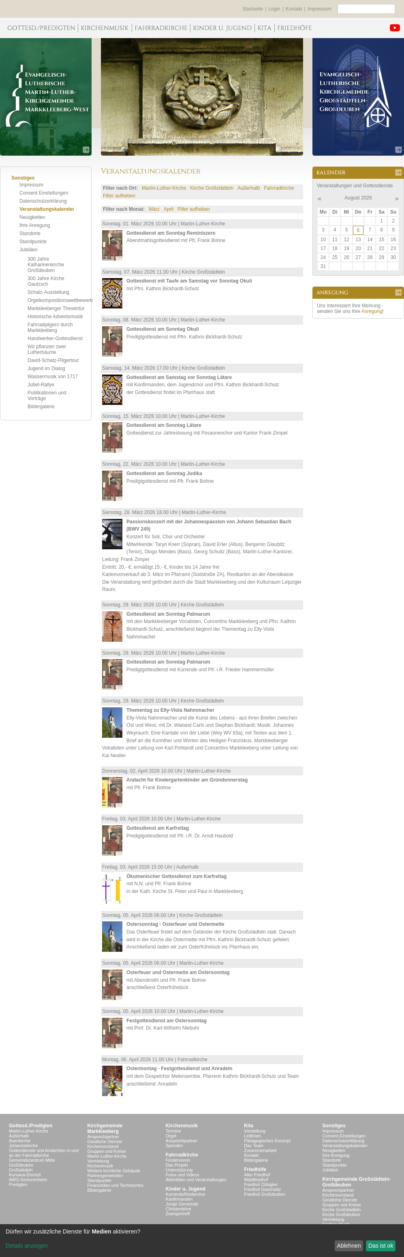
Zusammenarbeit (260, 1150)
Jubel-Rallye (41, 385)
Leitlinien (252, 1135)
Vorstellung (254, 1131)
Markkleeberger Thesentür (56, 308)
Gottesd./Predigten (30, 1126)
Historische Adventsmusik (55, 316)
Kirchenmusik (100, 1165)
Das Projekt (177, 1165)
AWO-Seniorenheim (28, 1179)
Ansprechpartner (103, 1136)
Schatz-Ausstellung (48, 292)
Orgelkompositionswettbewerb (60, 300)
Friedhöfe (255, 1169)
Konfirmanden (179, 1199)
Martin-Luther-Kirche (164, 188)
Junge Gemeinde (182, 1203)
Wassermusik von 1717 (53, 376)
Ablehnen (349, 1245)
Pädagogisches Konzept (267, 1140)
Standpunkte (33, 241)
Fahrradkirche (279, 188)
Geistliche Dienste (104, 1141)
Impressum (319, 9)
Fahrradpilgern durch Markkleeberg (50, 327)
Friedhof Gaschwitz (262, 1189)
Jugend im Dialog (46, 368)
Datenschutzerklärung (43, 201)
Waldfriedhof (256, 1179)
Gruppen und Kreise (106, 1151)
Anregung (371, 311)
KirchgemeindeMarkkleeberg (104, 1128)
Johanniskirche (23, 1145)
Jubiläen (28, 250)
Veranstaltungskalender (46, 209)
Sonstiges (334, 1126)
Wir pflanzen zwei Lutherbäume (47, 349)
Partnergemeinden (105, 1175)
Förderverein (178, 1160)
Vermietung (98, 1160)
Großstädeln (21, 1169)
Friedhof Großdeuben (264, 1194)
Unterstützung (179, 1169)
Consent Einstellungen (43, 193)
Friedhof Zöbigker (261, 1184)
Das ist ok (380, 1245)
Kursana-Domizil (25, 1174)
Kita (248, 1126)
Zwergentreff (178, 1213)
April (168, 209)
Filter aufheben (119, 196)
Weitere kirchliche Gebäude (113, 1170)
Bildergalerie (41, 406)
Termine (173, 1131)
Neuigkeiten (32, 217)
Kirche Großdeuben (341, 1214)
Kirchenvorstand (102, 1146)
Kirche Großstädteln (211, 188)
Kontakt (294, 9)
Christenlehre (178, 1208)
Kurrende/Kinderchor (185, 1194)
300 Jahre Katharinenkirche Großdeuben (46, 264)
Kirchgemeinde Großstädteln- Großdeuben (357, 1182)
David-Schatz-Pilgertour (53, 360)
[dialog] (202, 1240)
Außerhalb (248, 188)
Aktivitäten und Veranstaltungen (196, 1179)
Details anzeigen (27, 1245)
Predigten (18, 1184)
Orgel (171, 1135)
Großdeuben (21, 1165)
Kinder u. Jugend (185, 1189)
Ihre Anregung (34, 225)
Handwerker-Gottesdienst (55, 338)
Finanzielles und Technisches (115, 1185)
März (154, 209)
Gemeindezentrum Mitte (32, 1160)
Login (274, 9)
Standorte (30, 233)
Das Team (253, 1145)
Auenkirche (19, 1140)
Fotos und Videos (182, 1174)
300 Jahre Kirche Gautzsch (46, 281)
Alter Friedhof (257, 1174)
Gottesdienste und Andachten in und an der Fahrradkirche (44, 1153)
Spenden (174, 1145)
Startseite (253, 9)
